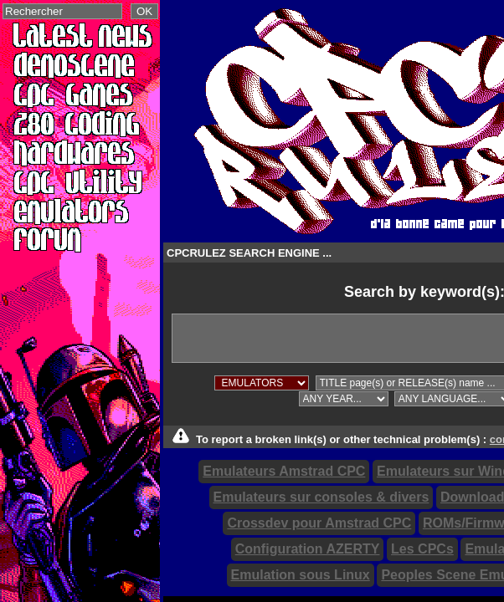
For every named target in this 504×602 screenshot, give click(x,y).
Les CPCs (422, 549)
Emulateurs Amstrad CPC (284, 471)
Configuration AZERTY (307, 549)
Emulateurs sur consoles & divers (321, 497)
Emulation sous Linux (300, 575)
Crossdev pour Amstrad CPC (319, 523)
